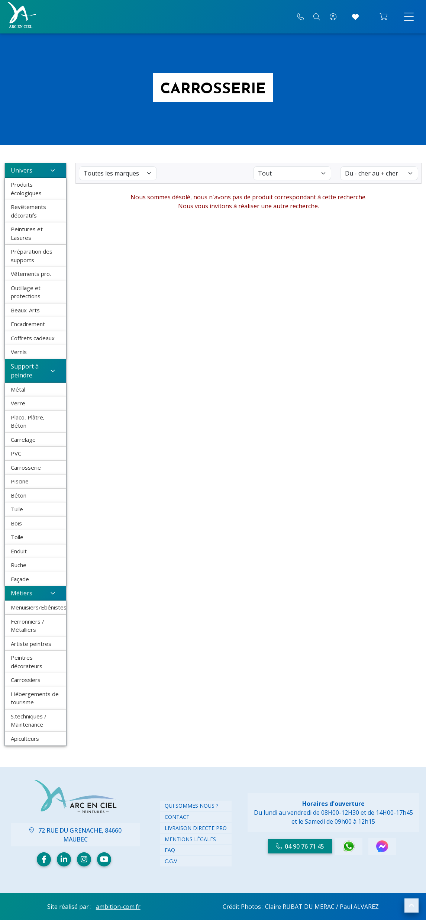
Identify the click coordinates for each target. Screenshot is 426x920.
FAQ (170, 849)
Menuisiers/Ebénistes (38, 607)
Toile (17, 537)
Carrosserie (26, 467)
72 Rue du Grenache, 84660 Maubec (75, 834)
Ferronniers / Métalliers (27, 626)
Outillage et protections (26, 292)
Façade (20, 579)
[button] (411, 905)
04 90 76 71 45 (300, 846)
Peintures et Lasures (27, 233)
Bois (16, 523)
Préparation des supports (31, 256)
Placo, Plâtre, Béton (28, 422)
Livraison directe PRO (196, 827)
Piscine (20, 481)
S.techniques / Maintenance (28, 720)
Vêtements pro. (31, 273)
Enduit (19, 551)
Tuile (17, 509)
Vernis (19, 352)
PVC (16, 453)
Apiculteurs (25, 738)
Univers (35, 170)
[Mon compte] (333, 17)
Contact (177, 816)
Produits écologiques (26, 189)
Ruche (18, 565)
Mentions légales (190, 839)
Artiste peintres (31, 643)
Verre (18, 403)
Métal (18, 389)
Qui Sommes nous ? (191, 805)
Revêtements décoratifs (28, 211)
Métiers (35, 593)
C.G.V (171, 861)
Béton (18, 495)
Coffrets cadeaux (33, 338)
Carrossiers (26, 679)
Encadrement (28, 324)
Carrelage (23, 439)
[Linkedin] (64, 859)
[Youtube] (104, 859)
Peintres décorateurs (26, 662)
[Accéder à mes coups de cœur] (355, 17)
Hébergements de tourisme (35, 698)
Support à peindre (35, 370)
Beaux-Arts (25, 310)
